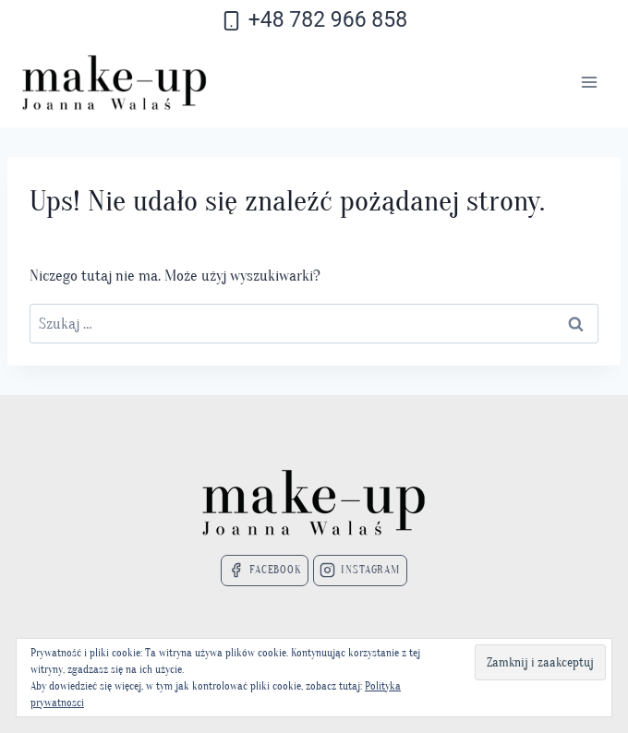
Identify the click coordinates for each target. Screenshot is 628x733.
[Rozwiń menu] (589, 82)
